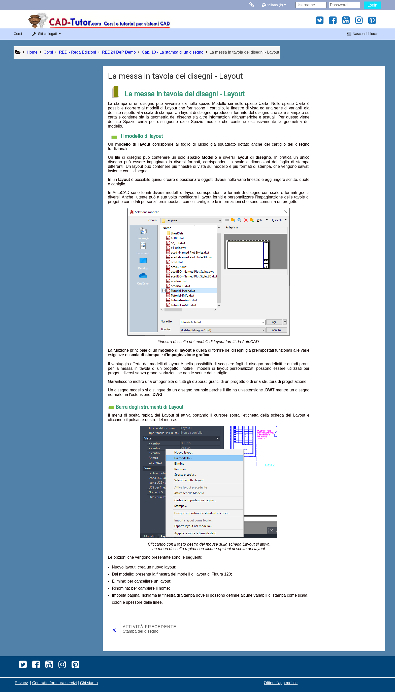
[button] (277, 5)
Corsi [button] (18, 34)
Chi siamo (89, 683)
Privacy (21, 683)
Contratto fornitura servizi (54, 683)
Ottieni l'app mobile (281, 683)
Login (372, 5)
